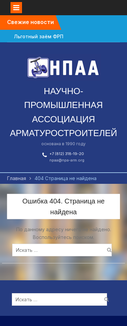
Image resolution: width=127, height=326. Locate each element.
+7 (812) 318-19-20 (66, 153)
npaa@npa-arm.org (66, 160)
